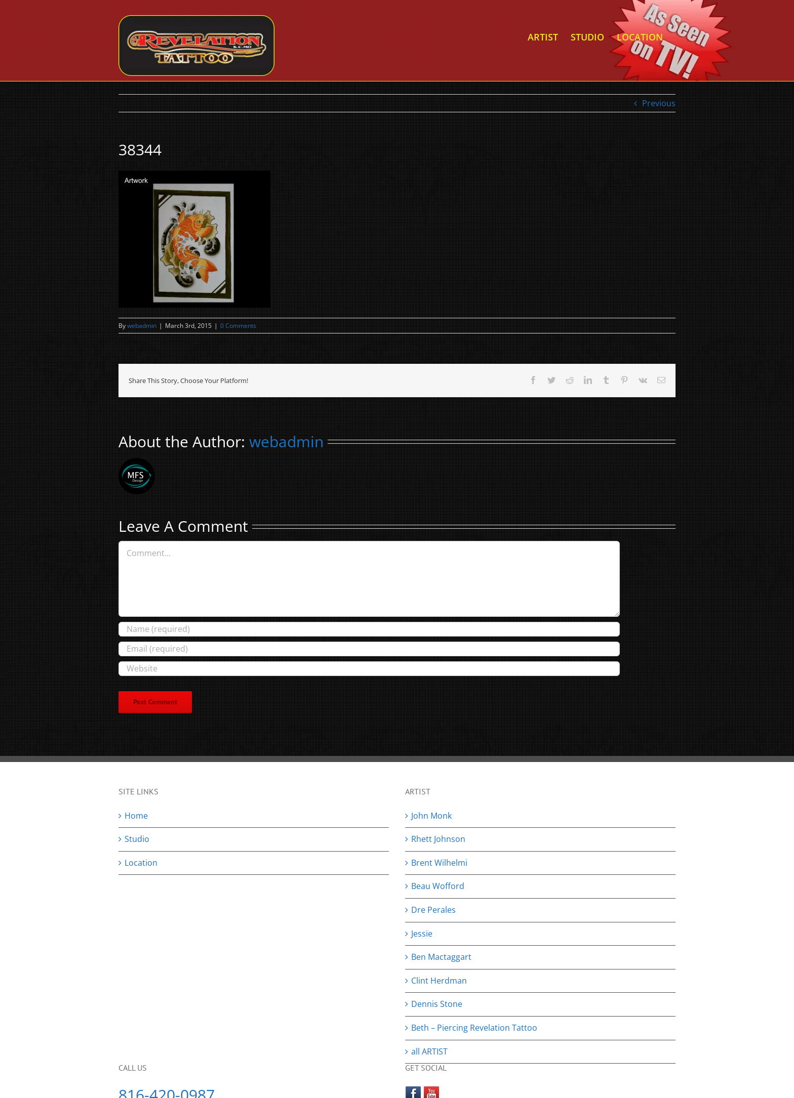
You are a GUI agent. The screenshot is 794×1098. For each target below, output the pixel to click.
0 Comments (238, 325)
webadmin (141, 325)
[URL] (369, 668)
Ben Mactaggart (441, 956)
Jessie (421, 933)
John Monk (431, 815)
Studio (137, 838)
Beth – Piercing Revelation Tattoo (474, 1027)
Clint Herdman (439, 980)
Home (136, 815)
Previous (659, 103)
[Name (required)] (369, 629)
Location (141, 862)
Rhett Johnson (438, 838)
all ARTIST (429, 1051)
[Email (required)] (369, 649)
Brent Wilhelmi (439, 862)
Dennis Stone (436, 1003)
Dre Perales (433, 909)
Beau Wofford (437, 886)
